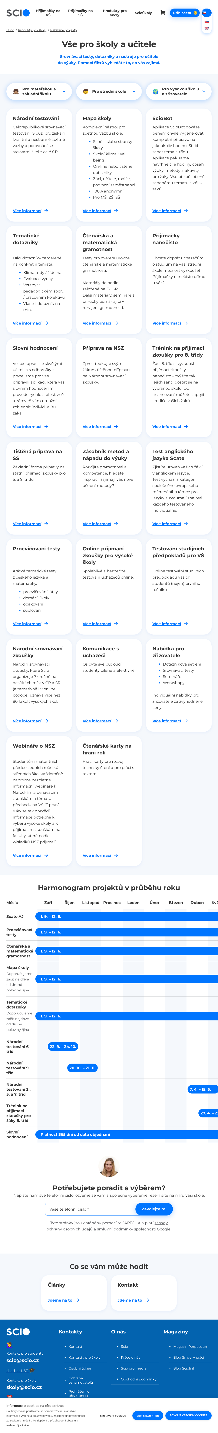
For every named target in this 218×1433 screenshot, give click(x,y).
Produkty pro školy (111, 13)
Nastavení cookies (113, 1415)
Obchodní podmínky (138, 1379)
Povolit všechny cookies (188, 1415)
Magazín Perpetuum (190, 1346)
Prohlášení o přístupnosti (79, 1393)
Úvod (10, 30)
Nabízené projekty (63, 30)
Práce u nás (130, 1357)
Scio (124, 1346)
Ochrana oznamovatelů (81, 1380)
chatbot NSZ (20, 1371)
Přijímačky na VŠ (47, 13)
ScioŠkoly (139, 13)
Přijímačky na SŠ (78, 13)
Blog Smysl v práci (188, 1357)
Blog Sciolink (184, 1368)
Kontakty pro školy (84, 1357)
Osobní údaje (80, 1368)
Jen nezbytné (148, 1415)
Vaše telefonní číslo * (69, 1209)
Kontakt (75, 1346)
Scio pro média (133, 1368)
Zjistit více (23, 1425)
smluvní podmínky (115, 1229)
